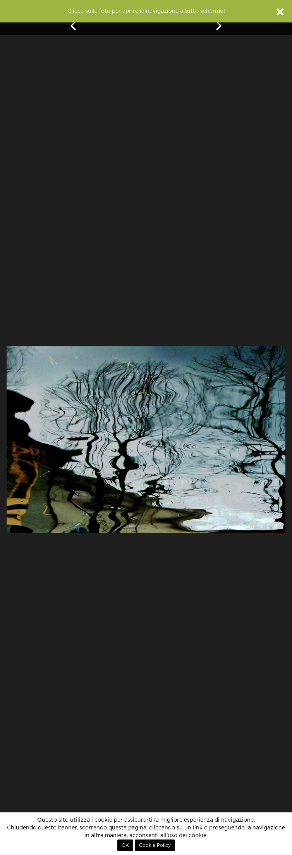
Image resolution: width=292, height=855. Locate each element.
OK (125, 845)
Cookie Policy (155, 845)
